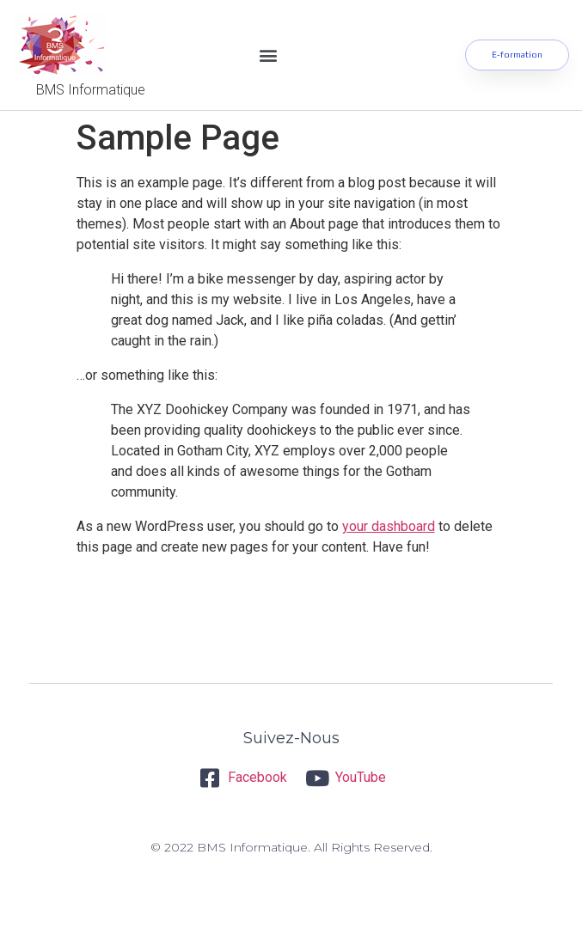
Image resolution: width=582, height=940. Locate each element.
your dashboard (388, 526)
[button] (268, 55)
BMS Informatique (90, 90)
